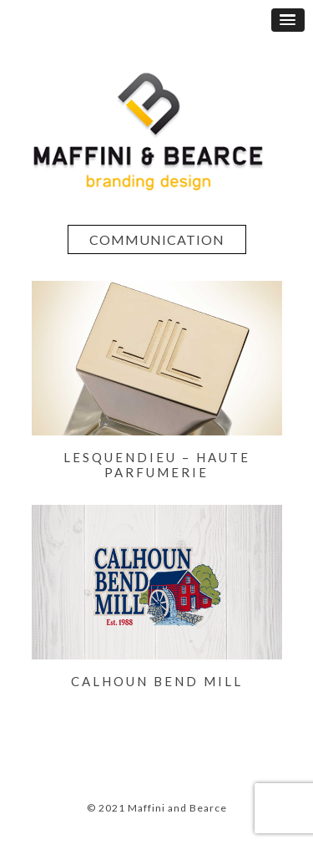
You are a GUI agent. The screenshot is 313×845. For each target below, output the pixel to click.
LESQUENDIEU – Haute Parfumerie (156, 465)
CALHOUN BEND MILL (157, 681)
